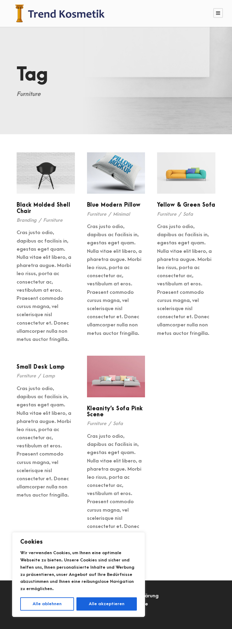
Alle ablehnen (47, 603)
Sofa (188, 214)
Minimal (121, 214)
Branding (27, 220)
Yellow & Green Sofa (186, 205)
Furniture (53, 220)
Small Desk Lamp (41, 367)
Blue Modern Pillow (114, 205)
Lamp (49, 376)
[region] (78, 574)
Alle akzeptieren (106, 603)
